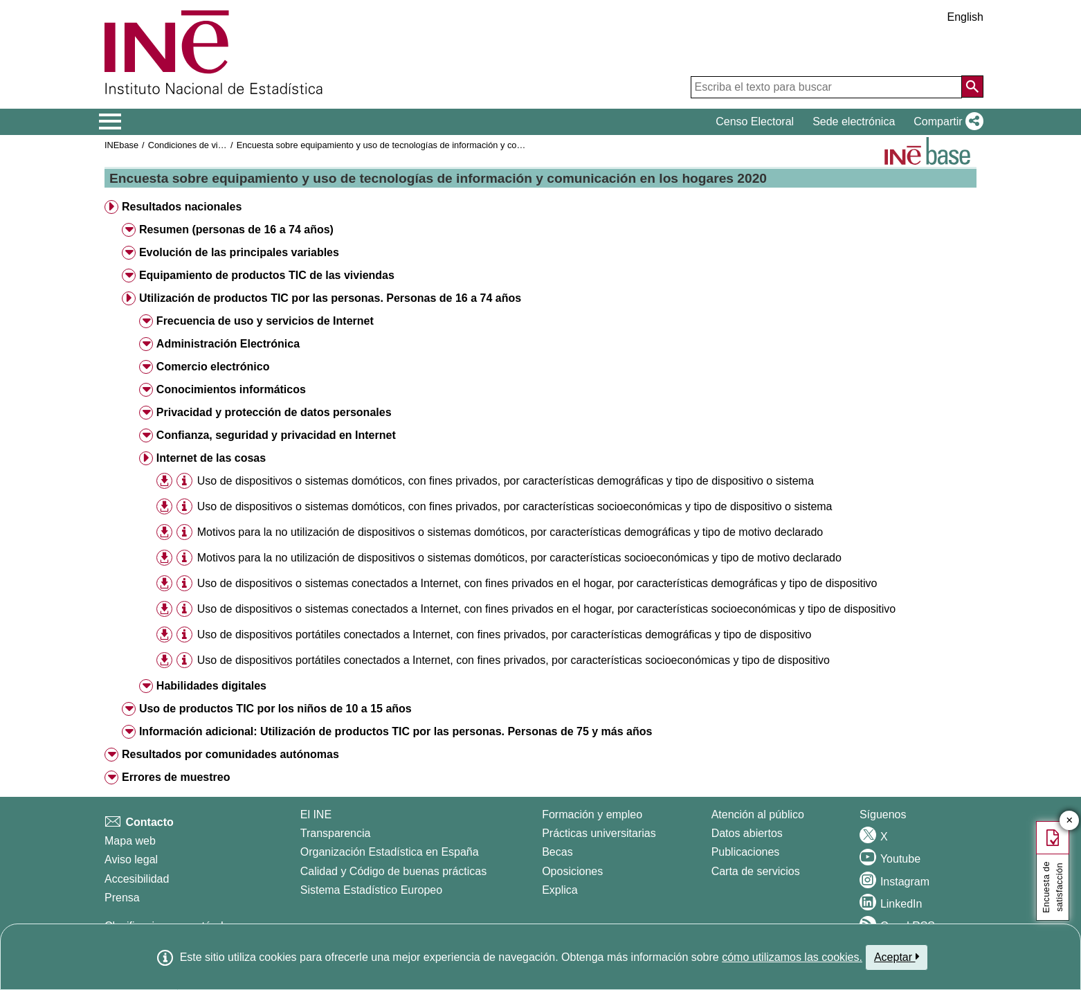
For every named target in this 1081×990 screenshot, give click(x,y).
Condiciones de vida (188, 145)
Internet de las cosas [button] (211, 458)
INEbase (121, 145)
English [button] (965, 17)
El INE (315, 814)
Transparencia (335, 833)
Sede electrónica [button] (853, 121)
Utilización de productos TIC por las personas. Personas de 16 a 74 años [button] (330, 298)
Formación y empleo (592, 814)
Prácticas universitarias (599, 833)
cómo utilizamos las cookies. (792, 957)
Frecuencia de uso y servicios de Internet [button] (265, 321)
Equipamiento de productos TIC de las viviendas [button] (266, 275)
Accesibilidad (137, 879)
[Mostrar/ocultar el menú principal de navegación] (110, 121)
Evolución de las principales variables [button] (239, 252)
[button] (945, 121)
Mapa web (130, 841)
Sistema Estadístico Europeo (371, 890)
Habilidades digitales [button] (211, 686)
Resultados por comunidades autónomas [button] (230, 754)
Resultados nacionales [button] (182, 207)
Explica (560, 890)
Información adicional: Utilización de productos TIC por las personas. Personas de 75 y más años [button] (396, 731)
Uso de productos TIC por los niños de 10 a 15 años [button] (275, 708)
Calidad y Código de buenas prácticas (393, 871)
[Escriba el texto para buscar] (826, 87)
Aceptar (896, 957)
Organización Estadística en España (389, 852)
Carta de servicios (755, 871)
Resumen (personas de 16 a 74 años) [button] (236, 229)
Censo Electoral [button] (755, 121)
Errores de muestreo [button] (176, 777)
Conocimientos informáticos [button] (231, 389)
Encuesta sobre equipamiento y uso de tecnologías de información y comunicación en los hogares (429, 145)
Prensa (122, 897)
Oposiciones (572, 871)
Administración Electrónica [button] (228, 344)
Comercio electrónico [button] (213, 366)
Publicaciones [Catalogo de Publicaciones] (745, 852)
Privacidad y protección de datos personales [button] (274, 412)
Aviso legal (131, 859)
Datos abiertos (747, 833)
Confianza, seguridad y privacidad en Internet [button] (276, 435)
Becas (557, 852)
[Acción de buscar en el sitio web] (972, 86)
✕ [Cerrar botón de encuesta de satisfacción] (1069, 821)
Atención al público (757, 814)
